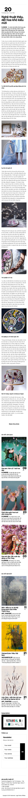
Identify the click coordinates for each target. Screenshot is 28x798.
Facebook (14, 427)
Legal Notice (19, 795)
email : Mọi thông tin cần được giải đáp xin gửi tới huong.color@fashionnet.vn (12, 788)
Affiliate (23, 795)
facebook (12, 764)
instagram (4, 764)
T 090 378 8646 (5, 786)
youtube (8, 764)
